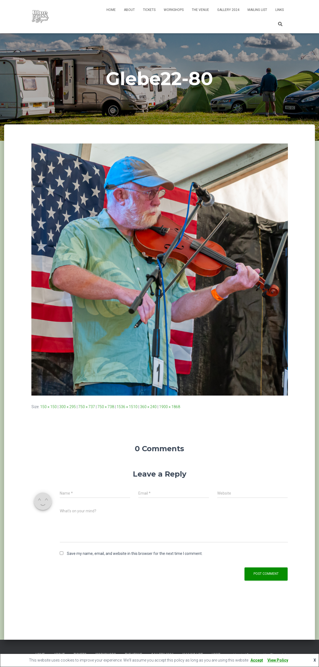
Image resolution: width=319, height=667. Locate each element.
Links (279, 10)
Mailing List (257, 10)
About (129, 10)
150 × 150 (48, 407)
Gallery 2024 (228, 10)
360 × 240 (148, 407)
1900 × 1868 (169, 407)
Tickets (149, 10)
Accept (257, 660)
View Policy (277, 660)
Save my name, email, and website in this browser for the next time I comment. (134, 553)
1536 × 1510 (127, 407)
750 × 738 (105, 407)
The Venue (200, 10)
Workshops (174, 10)
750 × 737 (86, 407)
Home (111, 10)
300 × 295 (67, 407)
